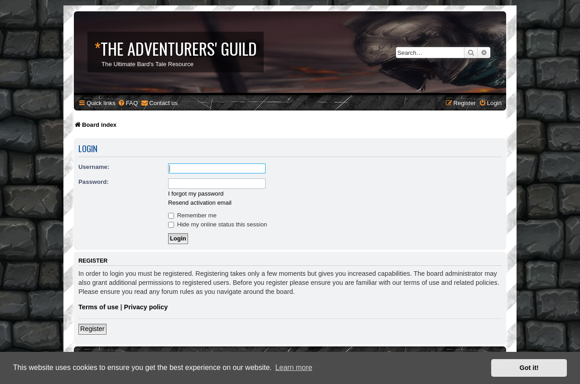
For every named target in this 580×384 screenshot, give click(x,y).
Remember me (192, 215)
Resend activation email (200, 202)
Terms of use (98, 307)
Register (92, 328)
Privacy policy (146, 307)
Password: (93, 181)
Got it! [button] (529, 367)
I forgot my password (195, 193)
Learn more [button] (293, 367)
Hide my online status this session (217, 224)
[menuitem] (128, 103)
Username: (93, 166)
